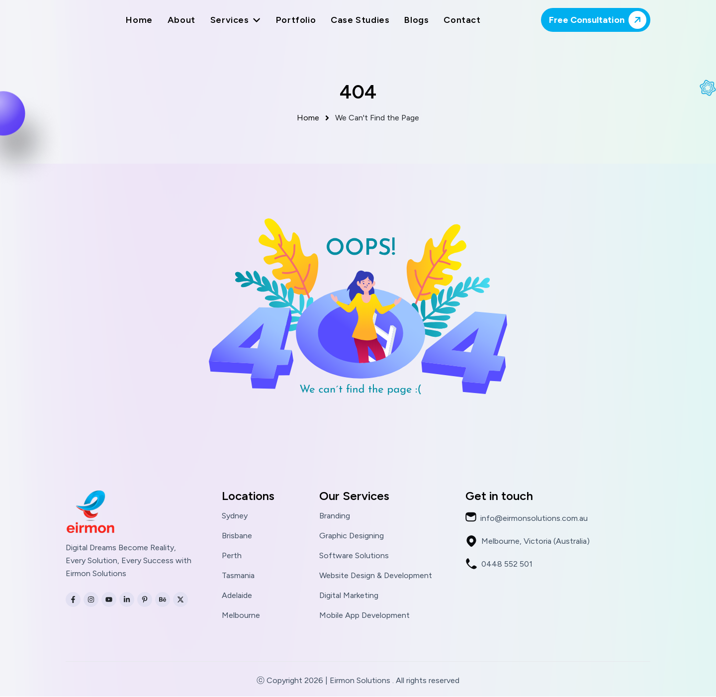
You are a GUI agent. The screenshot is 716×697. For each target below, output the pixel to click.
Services (235, 19)
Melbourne (241, 616)
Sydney (235, 516)
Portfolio (296, 19)
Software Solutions (354, 556)
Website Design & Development (375, 576)
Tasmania (238, 576)
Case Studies (360, 19)
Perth (232, 556)
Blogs (416, 19)
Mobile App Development (364, 616)
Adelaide (237, 596)
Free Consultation (599, 20)
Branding (334, 516)
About (181, 19)
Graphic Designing (351, 536)
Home (139, 19)
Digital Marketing (348, 596)
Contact (462, 19)
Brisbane (237, 536)
